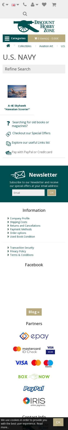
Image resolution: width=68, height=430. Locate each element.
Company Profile (20, 218)
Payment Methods (21, 229)
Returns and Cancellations (25, 225)
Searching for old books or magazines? (30, 124)
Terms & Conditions (22, 255)
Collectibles (24, 46)
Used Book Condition (22, 236)
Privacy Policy (18, 251)
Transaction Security (22, 247)
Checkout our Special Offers (32, 133)
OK (58, 422)
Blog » (34, 311)
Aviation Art (46, 46)
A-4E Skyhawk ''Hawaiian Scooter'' (17, 95)
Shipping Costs (18, 222)
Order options (18, 233)
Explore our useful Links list (31, 143)
